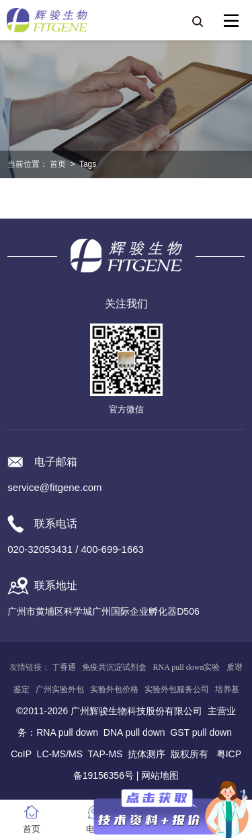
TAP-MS (105, 754)
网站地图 (160, 775)
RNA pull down (67, 732)
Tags (87, 164)
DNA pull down (134, 732)
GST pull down (201, 732)
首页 (58, 164)
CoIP (21, 754)
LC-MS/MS (60, 754)
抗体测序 (146, 754)
